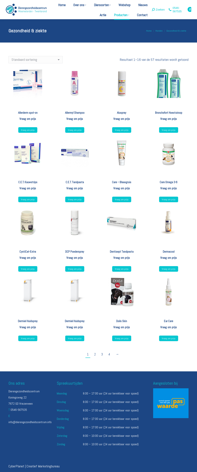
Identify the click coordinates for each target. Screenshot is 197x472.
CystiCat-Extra (27, 251)
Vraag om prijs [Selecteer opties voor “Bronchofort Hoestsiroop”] (168, 130)
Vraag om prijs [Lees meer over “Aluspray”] (122, 130)
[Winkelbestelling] (35, 59)
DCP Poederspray (74, 251)
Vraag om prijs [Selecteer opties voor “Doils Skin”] (122, 338)
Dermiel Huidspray (28, 321)
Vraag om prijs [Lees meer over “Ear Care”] (168, 338)
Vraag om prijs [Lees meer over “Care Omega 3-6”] (168, 199)
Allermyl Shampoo (74, 112)
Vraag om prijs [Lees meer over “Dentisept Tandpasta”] (122, 269)
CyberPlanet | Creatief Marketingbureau (34, 466)
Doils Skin (121, 321)
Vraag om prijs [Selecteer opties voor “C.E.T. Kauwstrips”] (28, 199)
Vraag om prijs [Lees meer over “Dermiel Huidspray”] (28, 338)
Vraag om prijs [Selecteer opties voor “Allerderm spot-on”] (28, 130)
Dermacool (168, 251)
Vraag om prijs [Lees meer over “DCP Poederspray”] (75, 269)
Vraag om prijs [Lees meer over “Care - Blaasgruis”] (122, 199)
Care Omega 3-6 (168, 182)
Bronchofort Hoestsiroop (168, 112)
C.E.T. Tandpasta (75, 182)
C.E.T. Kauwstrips (27, 182)
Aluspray (121, 112)
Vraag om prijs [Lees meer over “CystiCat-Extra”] (28, 269)
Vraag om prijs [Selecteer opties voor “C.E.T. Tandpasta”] (75, 199)
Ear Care (168, 321)
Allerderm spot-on (28, 112)
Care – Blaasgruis (121, 182)
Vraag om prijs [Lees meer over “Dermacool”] (168, 269)
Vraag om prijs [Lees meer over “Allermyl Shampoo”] (75, 130)
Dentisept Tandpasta (122, 251)
